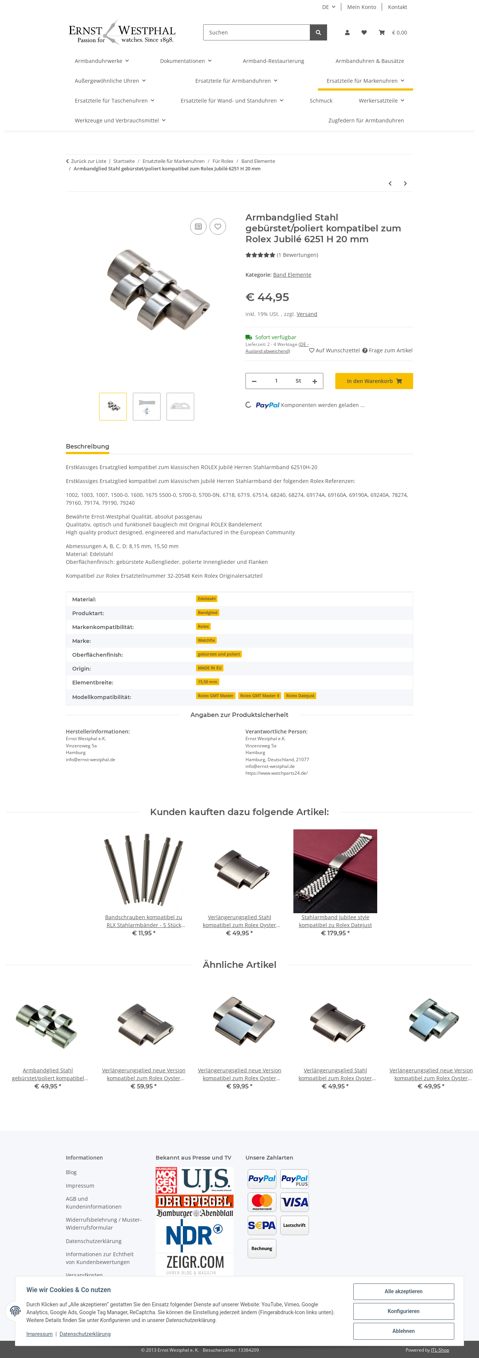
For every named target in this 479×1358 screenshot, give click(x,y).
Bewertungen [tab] (142, 446)
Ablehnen (402, 1331)
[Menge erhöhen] (314, 381)
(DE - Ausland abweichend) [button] (277, 347)
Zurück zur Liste (88, 161)
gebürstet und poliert (219, 654)
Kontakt (397, 6)
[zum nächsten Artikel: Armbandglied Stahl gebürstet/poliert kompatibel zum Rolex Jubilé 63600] (405, 183)
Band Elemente (292, 274)
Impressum (40, 1335)
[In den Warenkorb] (72, 208)
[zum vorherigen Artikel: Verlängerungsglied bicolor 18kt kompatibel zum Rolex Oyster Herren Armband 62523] (390, 183)
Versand (307, 314)
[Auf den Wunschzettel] (218, 226)
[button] (347, 32)
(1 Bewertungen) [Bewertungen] (281, 254)
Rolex (203, 626)
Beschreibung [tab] (87, 446)
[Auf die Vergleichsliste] (198, 226)
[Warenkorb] (393, 32)
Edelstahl (207, 598)
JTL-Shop (440, 1350)
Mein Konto (361, 6)
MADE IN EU (210, 668)
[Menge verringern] (254, 381)
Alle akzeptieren (402, 1292)
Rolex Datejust (300, 695)
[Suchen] (256, 32)
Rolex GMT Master (216, 695)
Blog (71, 1172)
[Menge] (276, 381)
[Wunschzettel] (364, 32)
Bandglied (207, 612)
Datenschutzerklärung (86, 1335)
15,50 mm (207, 681)
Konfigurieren (402, 1312)
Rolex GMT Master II (259, 695)
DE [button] (325, 6)
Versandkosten (84, 1275)
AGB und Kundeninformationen (94, 1202)
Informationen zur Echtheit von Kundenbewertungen (100, 1258)
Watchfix (206, 640)
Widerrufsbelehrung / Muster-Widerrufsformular (104, 1223)
